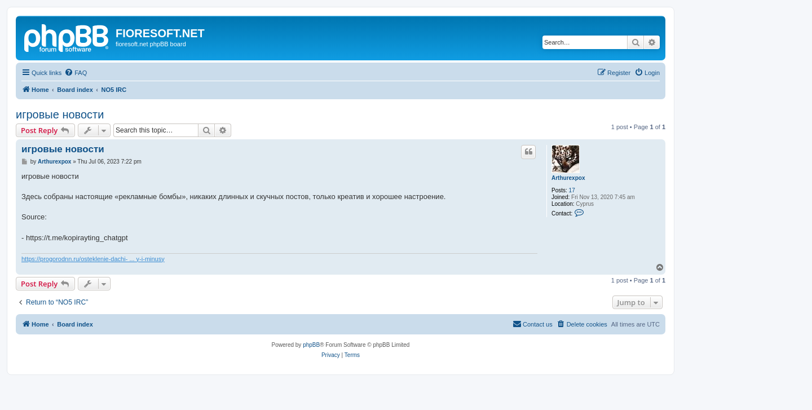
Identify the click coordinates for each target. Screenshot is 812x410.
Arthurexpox (568, 178)
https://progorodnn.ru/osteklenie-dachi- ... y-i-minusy (93, 258)
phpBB (311, 345)
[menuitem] (75, 73)
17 (572, 190)
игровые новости (60, 114)
